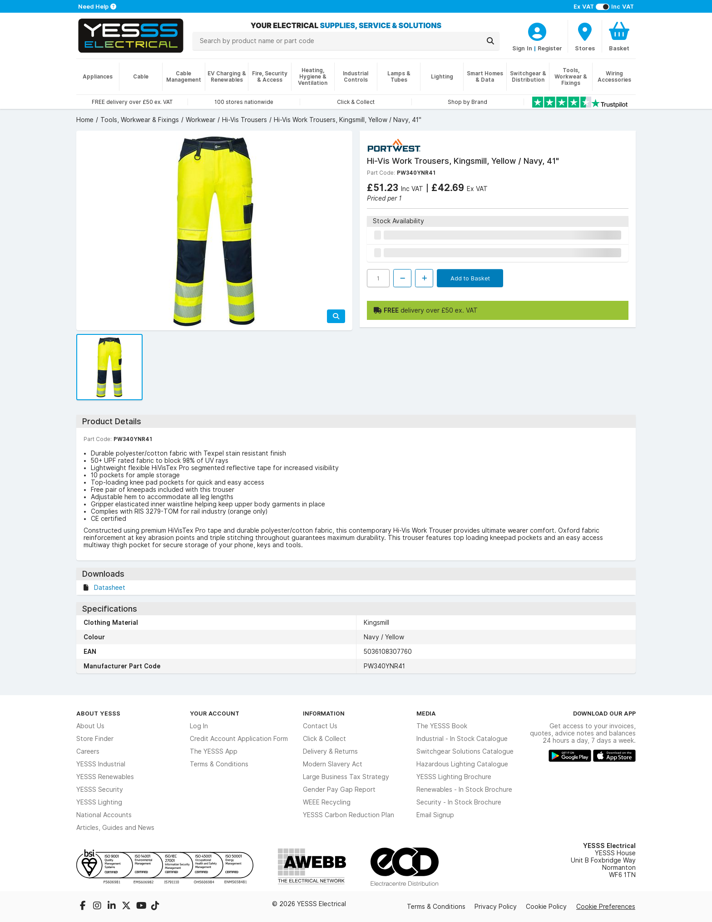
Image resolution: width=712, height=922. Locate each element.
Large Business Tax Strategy (346, 776)
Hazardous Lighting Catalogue (462, 764)
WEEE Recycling (327, 802)
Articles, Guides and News (115, 827)
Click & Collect (324, 738)
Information (324, 713)
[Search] (490, 41)
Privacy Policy (496, 906)
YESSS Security (99, 789)
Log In (199, 726)
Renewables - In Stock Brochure (464, 789)
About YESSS (98, 713)
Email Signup (435, 815)
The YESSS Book (441, 726)
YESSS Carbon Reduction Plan (348, 815)
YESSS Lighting (99, 802)
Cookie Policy (546, 906)
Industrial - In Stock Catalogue (462, 738)
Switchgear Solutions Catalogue (465, 751)
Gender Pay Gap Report (339, 789)
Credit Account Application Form (239, 738)
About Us (90, 726)
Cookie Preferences (605, 906)
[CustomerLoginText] (537, 30)
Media (426, 713)
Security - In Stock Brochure (458, 802)
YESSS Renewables (105, 776)
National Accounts (104, 815)
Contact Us (320, 726)
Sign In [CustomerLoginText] (522, 48)
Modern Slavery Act (332, 764)
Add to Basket (470, 278)
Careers (87, 751)
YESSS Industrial (100, 764)
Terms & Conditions (219, 764)
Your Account (214, 713)
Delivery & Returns (330, 751)
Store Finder (95, 738)
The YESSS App (213, 751)
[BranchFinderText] (585, 36)
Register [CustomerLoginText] (550, 48)
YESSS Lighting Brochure (453, 776)
